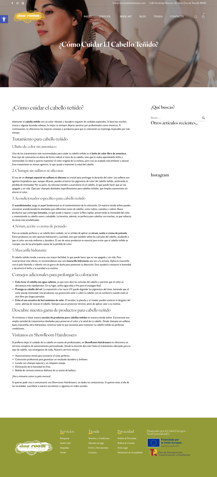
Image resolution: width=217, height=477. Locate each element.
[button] (4, 19)
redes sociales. (80, 386)
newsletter (53, 386)
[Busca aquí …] (196, 17)
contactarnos (97, 382)
